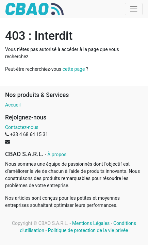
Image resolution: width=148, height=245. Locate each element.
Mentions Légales (91, 223)
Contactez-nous (21, 127)
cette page (74, 69)
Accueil (13, 105)
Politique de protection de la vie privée (88, 230)
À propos (56, 154)
